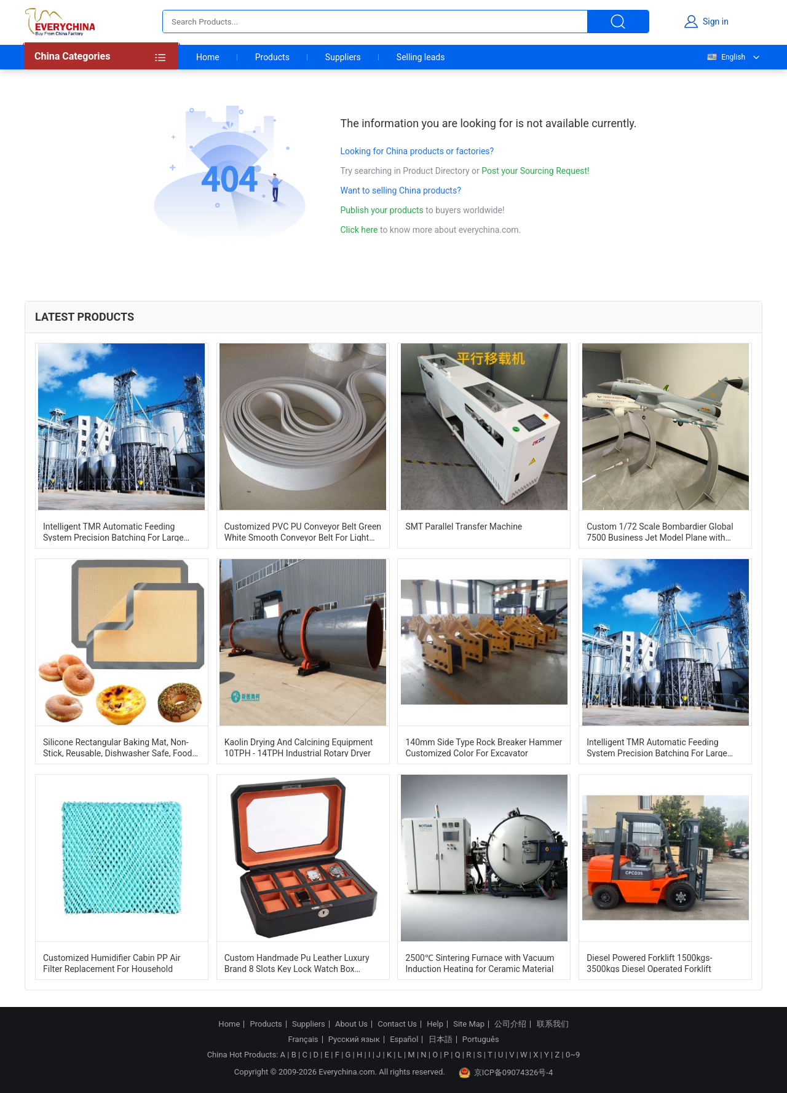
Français (303, 1039)
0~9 (573, 1054)
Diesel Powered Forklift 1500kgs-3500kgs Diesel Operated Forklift (649, 963)
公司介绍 (510, 1024)
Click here (359, 230)
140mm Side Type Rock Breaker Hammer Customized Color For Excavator (483, 747)
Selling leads (421, 57)
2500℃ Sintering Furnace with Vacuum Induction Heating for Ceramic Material (479, 963)
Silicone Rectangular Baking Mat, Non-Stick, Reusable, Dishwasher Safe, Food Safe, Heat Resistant (117, 747)
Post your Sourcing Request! (535, 171)
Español (404, 1039)
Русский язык (354, 1039)
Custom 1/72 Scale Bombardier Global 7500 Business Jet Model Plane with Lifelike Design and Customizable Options (660, 531)
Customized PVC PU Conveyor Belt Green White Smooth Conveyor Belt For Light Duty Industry (302, 531)
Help (435, 1024)
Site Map (468, 1024)
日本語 (441, 1039)
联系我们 (553, 1024)
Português (480, 1039)
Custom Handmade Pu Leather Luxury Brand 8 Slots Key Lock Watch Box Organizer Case (297, 963)
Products (272, 57)
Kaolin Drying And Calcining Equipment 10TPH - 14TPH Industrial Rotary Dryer (298, 747)
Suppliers (343, 57)
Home (207, 57)
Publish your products (383, 210)
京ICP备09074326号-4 (506, 1072)
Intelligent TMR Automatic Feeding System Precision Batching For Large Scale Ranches (113, 531)
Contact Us (397, 1024)
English (725, 57)
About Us (351, 1024)
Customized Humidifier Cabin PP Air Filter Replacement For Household (112, 963)
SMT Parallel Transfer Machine (463, 526)
